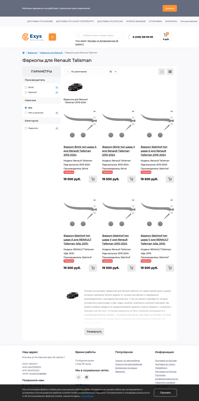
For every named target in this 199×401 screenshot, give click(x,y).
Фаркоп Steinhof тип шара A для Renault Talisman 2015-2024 (154, 150)
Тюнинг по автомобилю (127, 360)
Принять (165, 392)
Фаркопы (32, 52)
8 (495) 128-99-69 (143, 37)
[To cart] (93, 179)
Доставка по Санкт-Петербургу (75, 21)
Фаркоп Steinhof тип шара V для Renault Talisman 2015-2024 (115, 239)
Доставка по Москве (40, 21)
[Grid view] (170, 71)
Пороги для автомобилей (128, 364)
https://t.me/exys (86, 377)
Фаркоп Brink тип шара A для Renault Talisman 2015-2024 (80, 150)
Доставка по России (110, 21)
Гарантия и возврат (165, 382)
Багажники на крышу (126, 368)
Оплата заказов (135, 21)
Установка (155, 21)
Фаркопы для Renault (51, 52)
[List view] (161, 71)
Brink (42, 87)
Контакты (171, 21)
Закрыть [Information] (169, 8)
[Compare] (94, 123)
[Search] (79, 35)
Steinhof (42, 92)
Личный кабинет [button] (189, 21)
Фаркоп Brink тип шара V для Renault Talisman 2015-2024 (118, 150)
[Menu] (52, 37)
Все (28, 108)
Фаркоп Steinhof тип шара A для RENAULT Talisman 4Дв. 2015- (77, 239)
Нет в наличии (42, 112)
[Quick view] (94, 111)
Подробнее (87, 396)
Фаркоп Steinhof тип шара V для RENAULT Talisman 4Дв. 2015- (154, 239)
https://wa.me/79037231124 (78, 377)
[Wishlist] (94, 117)
